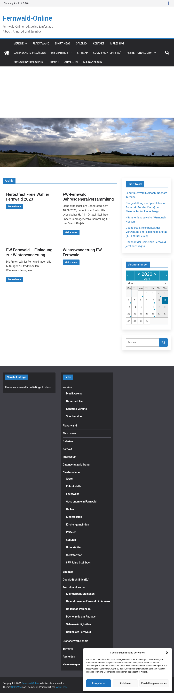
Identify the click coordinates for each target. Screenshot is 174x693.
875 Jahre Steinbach (78, 562)
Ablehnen (125, 683)
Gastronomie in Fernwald (81, 501)
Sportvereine (74, 416)
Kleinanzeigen (92, 62)
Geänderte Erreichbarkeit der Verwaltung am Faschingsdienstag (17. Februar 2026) (146, 232)
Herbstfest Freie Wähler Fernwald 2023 (27, 197)
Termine (53, 62)
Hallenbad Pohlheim (78, 609)
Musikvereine (74, 393)
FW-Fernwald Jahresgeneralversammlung (88, 197)
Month (131, 283)
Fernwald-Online (27, 18)
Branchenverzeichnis (28, 62)
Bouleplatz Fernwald (78, 632)
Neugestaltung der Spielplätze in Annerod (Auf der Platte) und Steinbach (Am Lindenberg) (145, 207)
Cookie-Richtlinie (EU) (107, 52)
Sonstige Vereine (76, 408)
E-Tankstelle (73, 486)
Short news (62, 43)
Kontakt (98, 43)
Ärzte (69, 478)
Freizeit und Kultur (139, 52)
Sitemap (82, 52)
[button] (167, 652)
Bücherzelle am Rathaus (81, 616)
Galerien (82, 43)
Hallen (70, 509)
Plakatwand (41, 43)
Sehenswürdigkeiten (78, 624)
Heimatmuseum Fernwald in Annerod (88, 601)
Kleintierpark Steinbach (80, 593)
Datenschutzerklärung (30, 52)
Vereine (18, 43)
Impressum (117, 43)
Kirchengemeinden (77, 524)
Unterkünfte (73, 547)
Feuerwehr (72, 494)
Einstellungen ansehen (154, 683)
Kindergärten (74, 517)
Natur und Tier (75, 401)
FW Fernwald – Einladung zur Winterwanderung (29, 252)
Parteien (71, 532)
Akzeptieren (98, 683)
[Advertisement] (87, 92)
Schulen (71, 539)
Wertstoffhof (74, 555)
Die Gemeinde (59, 52)
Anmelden (71, 62)
